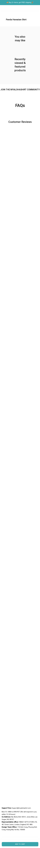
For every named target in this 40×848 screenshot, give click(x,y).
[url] (21, 808)
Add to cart (20, 844)
